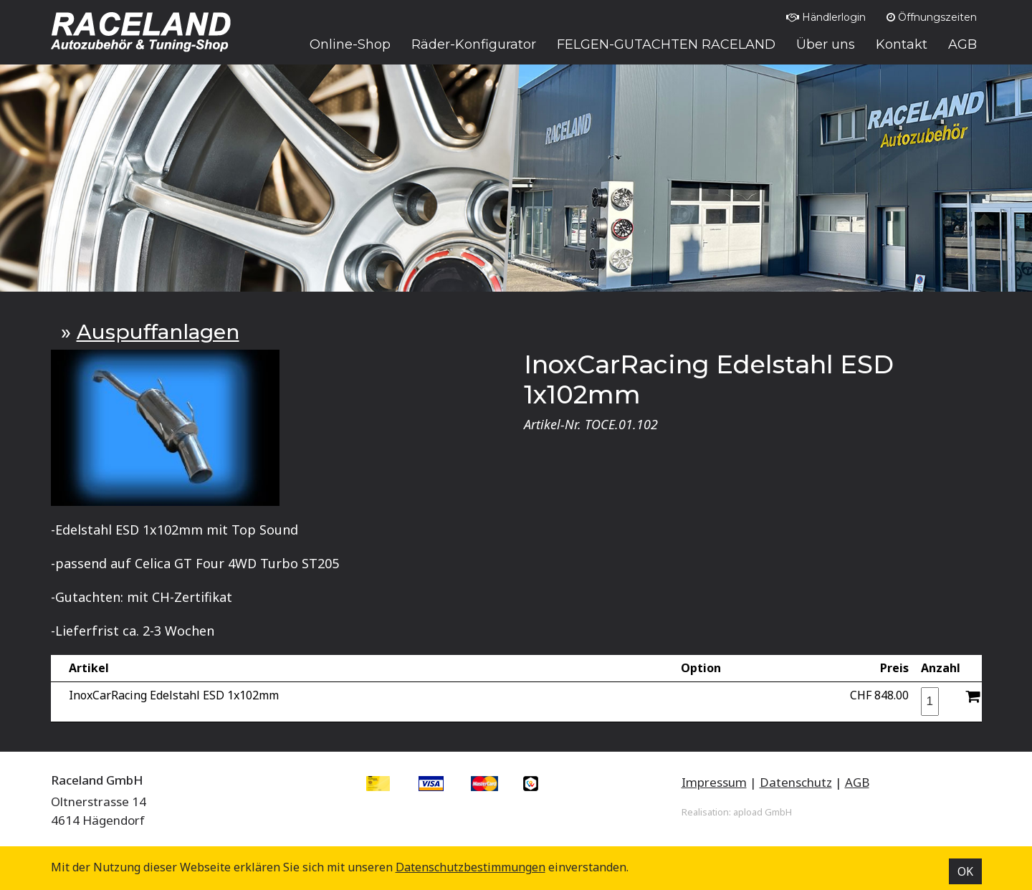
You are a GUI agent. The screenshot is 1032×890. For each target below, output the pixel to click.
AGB (857, 782)
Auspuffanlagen (158, 332)
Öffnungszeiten (932, 17)
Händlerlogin (826, 17)
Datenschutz (796, 782)
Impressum (714, 782)
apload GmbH (762, 811)
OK (965, 871)
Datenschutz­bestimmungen (470, 867)
